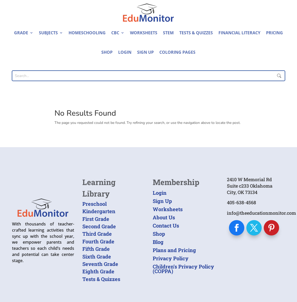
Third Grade (97, 233)
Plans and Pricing (174, 250)
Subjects (48, 33)
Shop (107, 52)
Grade (21, 33)
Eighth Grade (98, 271)
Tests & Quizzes (196, 33)
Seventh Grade (100, 264)
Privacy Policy (171, 258)
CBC (115, 33)
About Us (164, 217)
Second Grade (99, 226)
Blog (158, 242)
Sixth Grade (96, 256)
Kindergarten (98, 211)
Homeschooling (87, 33)
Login (124, 52)
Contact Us (166, 225)
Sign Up (145, 52)
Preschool (94, 203)
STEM (168, 33)
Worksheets (143, 33)
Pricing (274, 33)
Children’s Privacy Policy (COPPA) (183, 268)
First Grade (95, 218)
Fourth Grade (98, 241)
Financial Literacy (239, 33)
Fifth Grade (96, 248)
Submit (279, 75)
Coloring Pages (177, 52)
